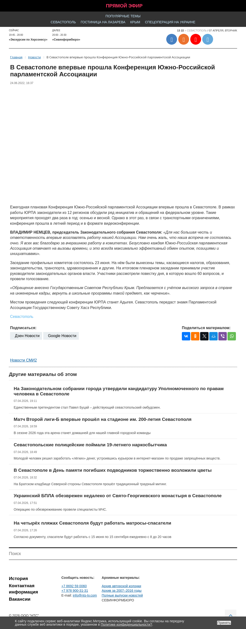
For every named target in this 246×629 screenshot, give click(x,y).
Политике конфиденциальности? (126, 624)
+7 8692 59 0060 (74, 586)
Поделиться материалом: (206, 328)
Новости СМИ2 (23, 360)
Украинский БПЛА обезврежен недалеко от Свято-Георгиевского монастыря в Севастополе (118, 495)
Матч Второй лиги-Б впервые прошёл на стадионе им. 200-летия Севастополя (102, 419)
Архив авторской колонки (121, 586)
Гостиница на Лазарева (103, 22)
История (18, 578)
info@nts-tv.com (85, 595)
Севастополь (63, 22)
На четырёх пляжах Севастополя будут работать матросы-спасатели (92, 523)
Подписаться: (23, 328)
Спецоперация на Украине (170, 22)
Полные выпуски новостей (122, 595)
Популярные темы (123, 16)
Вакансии (20, 599)
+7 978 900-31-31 (75, 591)
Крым (135, 22)
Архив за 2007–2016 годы (121, 591)
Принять (224, 623)
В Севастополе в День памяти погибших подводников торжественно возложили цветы (113, 470)
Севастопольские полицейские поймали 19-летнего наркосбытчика (90, 444)
